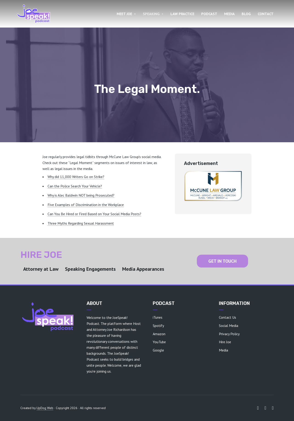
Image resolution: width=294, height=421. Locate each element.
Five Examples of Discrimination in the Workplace (86, 204)
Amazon (159, 334)
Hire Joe (225, 342)
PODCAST (209, 13)
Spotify (158, 325)
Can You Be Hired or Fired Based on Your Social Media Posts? (94, 214)
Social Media (228, 325)
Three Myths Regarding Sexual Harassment (81, 223)
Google (158, 350)
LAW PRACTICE (182, 13)
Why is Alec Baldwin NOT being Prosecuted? (81, 195)
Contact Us (227, 317)
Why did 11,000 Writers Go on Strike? (76, 176)
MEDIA (229, 13)
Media (223, 350)
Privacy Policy (229, 334)
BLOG (246, 13)
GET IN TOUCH (222, 261)
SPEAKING (151, 13)
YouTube (159, 342)
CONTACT (266, 13)
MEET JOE (124, 13)
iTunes (157, 317)
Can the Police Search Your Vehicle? (75, 186)
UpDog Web (45, 408)
